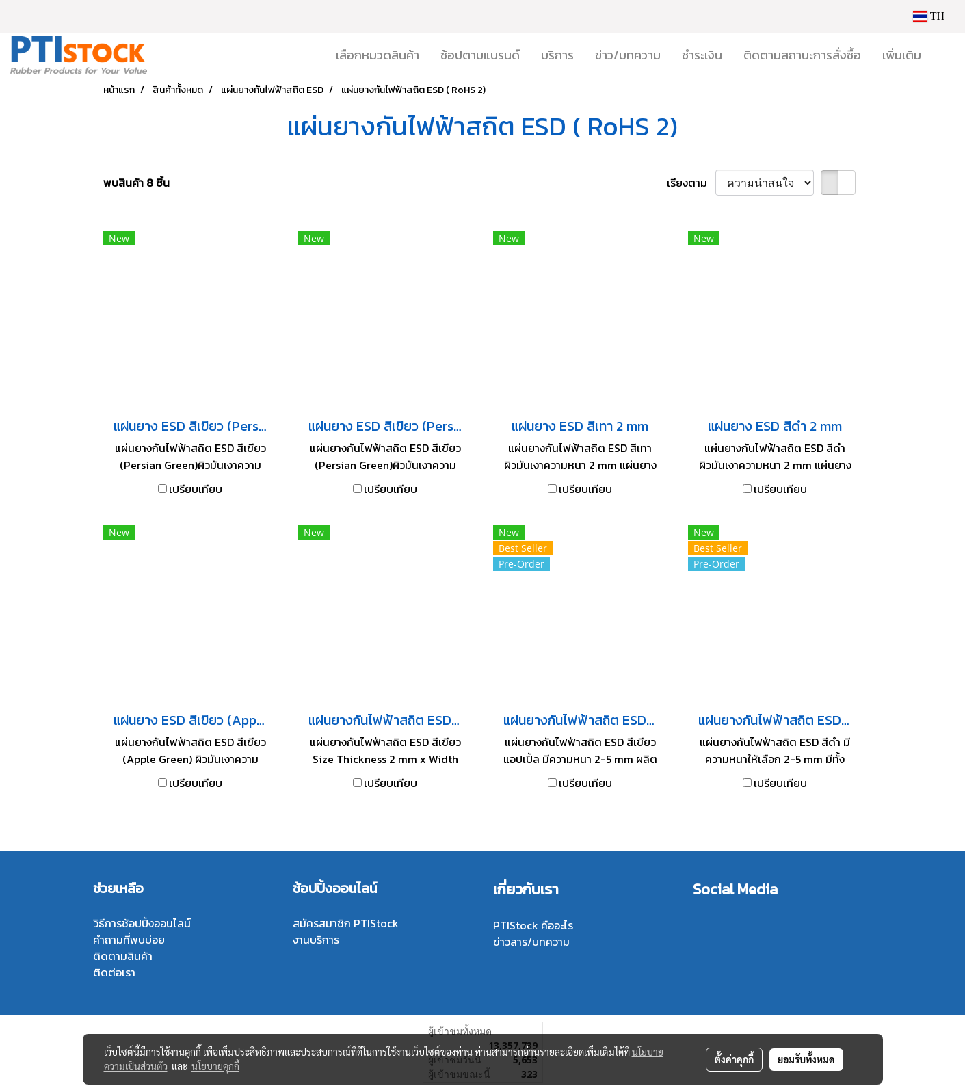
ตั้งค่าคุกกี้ (734, 1059)
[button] (943, 55)
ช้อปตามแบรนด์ (480, 55)
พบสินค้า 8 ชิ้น (136, 182)
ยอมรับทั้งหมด (806, 1059)
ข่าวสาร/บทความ (531, 941)
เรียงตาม (691, 182)
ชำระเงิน (702, 55)
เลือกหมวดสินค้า (377, 55)
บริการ (557, 55)
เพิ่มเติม (901, 55)
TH (928, 16)
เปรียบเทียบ (195, 489)
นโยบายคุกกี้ (215, 1066)
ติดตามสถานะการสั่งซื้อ (802, 55)
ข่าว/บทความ (628, 55)
